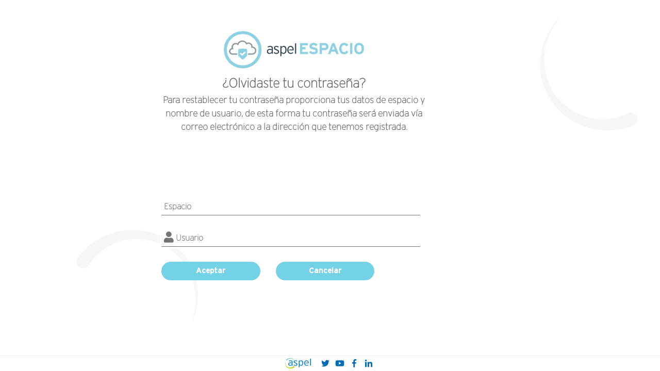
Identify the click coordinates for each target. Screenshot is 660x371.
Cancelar (325, 270)
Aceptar (210, 270)
